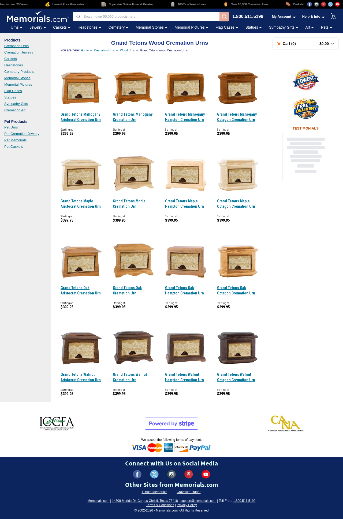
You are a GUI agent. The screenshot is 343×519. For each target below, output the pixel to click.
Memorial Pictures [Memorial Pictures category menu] (191, 27)
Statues (10, 97)
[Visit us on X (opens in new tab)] (330, 4)
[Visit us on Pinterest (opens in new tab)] (323, 4)
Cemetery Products (19, 72)
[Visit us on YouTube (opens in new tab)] (337, 4)
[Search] (224, 16)
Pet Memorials (15, 140)
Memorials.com (98, 501)
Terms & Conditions (160, 505)
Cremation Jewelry (18, 52)
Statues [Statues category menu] (253, 27)
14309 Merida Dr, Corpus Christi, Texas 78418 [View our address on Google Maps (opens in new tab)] (145, 501)
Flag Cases (13, 91)
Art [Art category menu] (309, 27)
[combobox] (146, 16)
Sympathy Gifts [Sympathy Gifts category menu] (283, 27)
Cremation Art (14, 110)
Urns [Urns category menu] (17, 27)
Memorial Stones (17, 78)
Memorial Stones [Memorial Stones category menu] (151, 27)
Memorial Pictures (18, 84)
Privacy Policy (187, 505)
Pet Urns (11, 127)
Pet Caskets (13, 147)
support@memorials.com (198, 501)
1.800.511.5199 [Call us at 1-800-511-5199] (247, 16)
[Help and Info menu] (313, 16)
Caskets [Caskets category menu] (61, 27)
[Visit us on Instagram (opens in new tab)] (316, 4)
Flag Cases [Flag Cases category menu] (226, 27)
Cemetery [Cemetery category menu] (119, 27)
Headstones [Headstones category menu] (89, 27)
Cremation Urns (16, 46)
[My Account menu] (284, 16)
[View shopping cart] (333, 16)
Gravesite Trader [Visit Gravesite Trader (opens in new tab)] (188, 492)
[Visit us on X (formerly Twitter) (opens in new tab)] (154, 474)
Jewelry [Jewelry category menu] (37, 27)
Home (85, 50)
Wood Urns (127, 50)
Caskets (10, 59)
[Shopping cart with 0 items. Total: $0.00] (305, 44)
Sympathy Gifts (16, 104)
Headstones (13, 65)
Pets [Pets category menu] (326, 27)
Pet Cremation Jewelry (21, 134)
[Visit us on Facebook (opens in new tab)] (309, 4)
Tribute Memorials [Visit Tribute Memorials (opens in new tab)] (154, 492)
